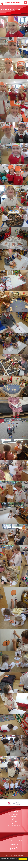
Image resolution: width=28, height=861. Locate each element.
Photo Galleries (10, 12)
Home (2, 12)
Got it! (23, 858)
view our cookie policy (8, 859)
